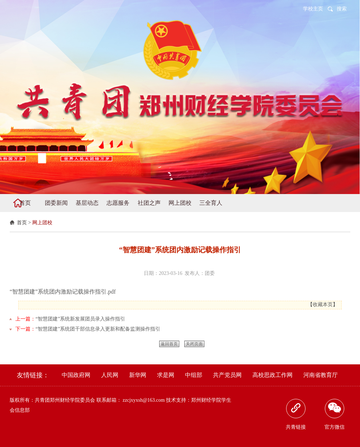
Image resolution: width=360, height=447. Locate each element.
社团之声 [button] (149, 203)
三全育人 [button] (210, 203)
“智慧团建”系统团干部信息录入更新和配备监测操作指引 (97, 329)
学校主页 (313, 8)
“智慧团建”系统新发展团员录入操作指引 (80, 319)
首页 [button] (25, 203)
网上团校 (42, 222)
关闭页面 (194, 343)
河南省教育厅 (320, 375)
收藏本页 (323, 304)
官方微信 (335, 414)
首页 (22, 222)
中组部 (193, 375)
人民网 (109, 375)
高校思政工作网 (272, 375)
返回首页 (169, 343)
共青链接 (296, 414)
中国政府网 (76, 375)
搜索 (342, 8)
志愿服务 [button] (117, 203)
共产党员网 (227, 375)
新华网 (137, 375)
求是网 (165, 375)
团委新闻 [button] (56, 203)
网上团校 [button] (180, 203)
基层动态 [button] (87, 203)
